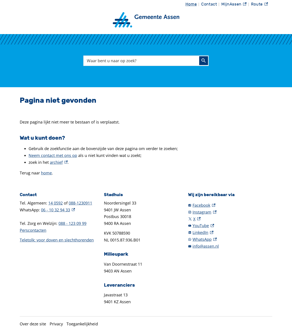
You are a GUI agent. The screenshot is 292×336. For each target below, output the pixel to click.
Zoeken (203, 60)
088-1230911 (80, 203)
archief (59, 162)
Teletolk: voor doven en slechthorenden (57, 240)
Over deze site (33, 323)
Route (259, 5)
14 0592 (55, 203)
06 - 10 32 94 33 (58, 209)
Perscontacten (33, 230)
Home (191, 4)
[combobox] (146, 60)
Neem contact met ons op (53, 155)
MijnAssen (234, 5)
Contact (209, 4)
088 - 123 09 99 (72, 223)
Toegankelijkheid (82, 323)
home (46, 173)
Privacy (56, 323)
